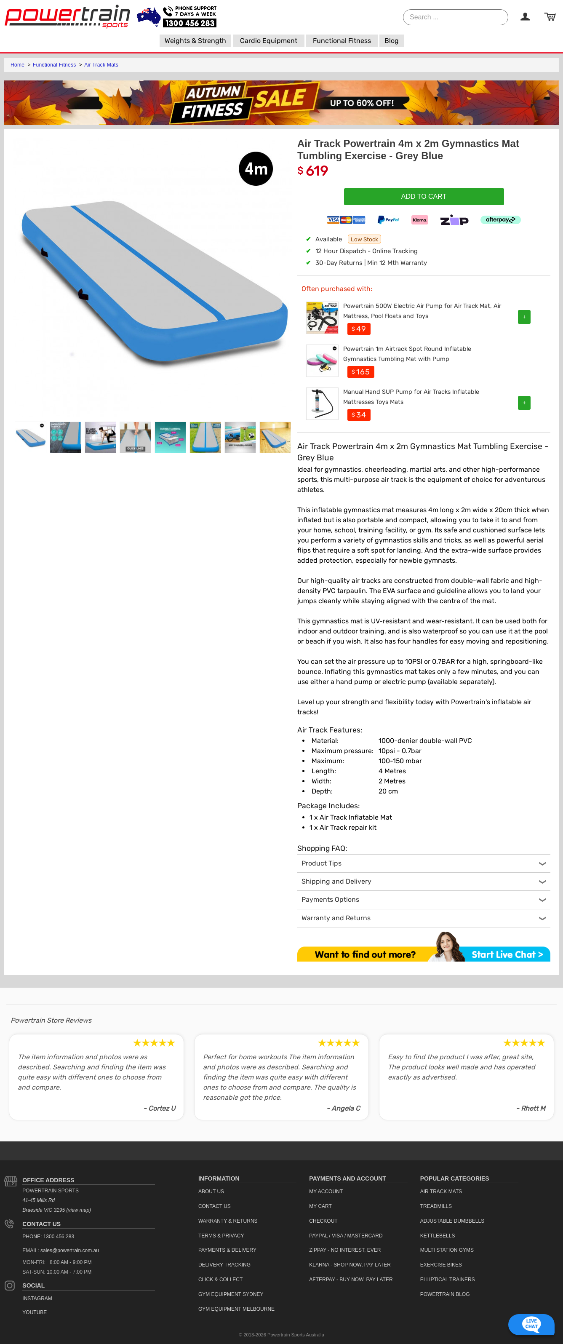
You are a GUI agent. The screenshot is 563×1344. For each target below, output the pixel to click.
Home (18, 65)
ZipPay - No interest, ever (345, 1250)
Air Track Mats (101, 65)
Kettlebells (437, 1236)
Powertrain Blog (445, 1294)
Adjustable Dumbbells (452, 1221)
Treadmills (436, 1206)
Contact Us (41, 1224)
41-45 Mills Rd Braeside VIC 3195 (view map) (56, 1205)
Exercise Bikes (441, 1265)
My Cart (320, 1206)
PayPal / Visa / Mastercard (345, 1236)
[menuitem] (195, 41)
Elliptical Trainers (447, 1280)
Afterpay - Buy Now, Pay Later (350, 1280)
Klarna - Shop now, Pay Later (350, 1265)
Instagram (37, 1298)
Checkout (323, 1221)
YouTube (34, 1312)
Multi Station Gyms (447, 1250)
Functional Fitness (55, 65)
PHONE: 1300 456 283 (48, 1237)
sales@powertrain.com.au (69, 1250)
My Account (326, 1191)
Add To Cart (424, 196)
